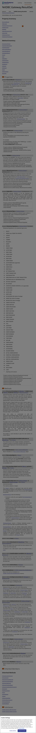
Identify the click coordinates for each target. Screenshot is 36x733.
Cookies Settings (12, 731)
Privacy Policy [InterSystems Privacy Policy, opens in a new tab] (21, 729)
